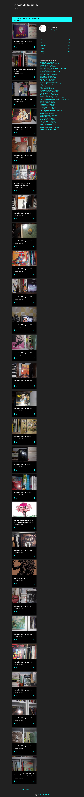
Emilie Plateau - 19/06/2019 (47, 88)
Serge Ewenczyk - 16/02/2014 (48, 123)
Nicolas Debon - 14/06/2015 (47, 113)
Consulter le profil (52, 30)
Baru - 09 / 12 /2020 (45, 70)
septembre (44, 48)
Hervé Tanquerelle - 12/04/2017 (49, 95)
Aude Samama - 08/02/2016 (47, 106)
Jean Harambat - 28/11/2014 (47, 118)
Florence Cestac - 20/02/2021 (48, 67)
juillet (42, 51)
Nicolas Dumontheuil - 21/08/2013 (49, 127)
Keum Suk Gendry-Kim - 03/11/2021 (50, 63)
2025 (41, 40)
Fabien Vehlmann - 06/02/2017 (48, 96)
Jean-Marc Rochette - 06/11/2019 (49, 82)
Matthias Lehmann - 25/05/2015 (49, 115)
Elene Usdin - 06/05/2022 (47, 62)
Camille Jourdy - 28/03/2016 (47, 104)
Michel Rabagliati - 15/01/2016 (48, 107)
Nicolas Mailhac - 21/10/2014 (48, 120)
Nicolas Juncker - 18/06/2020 (48, 77)
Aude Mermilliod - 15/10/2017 (48, 93)
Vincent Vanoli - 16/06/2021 (47, 65)
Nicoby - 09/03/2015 (45, 116)
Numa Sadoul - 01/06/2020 (47, 79)
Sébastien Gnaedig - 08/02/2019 (49, 91)
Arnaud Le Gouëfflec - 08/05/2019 (49, 90)
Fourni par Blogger (42, 794)
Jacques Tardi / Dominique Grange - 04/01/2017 (53, 98)
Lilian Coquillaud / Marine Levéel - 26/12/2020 (53, 68)
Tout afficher (17, 20)
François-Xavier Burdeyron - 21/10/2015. (51, 110)
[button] (34, 47)
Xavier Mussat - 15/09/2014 (47, 121)
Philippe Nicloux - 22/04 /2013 (48, 129)
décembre (44, 43)
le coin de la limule (26, 5)
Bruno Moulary (52, 27)
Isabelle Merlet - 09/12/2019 (47, 81)
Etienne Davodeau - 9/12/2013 (48, 124)
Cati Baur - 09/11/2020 (46, 73)
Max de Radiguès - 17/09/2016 (48, 102)
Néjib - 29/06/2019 (45, 87)
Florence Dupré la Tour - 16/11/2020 (50, 71)
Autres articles (24, 789)
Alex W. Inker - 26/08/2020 (47, 76)
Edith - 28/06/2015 (45, 112)
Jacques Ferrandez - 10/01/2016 (48, 109)
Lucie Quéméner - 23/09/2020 (48, 74)
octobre (43, 45)
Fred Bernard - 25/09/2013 (47, 126)
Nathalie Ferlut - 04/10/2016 (47, 101)
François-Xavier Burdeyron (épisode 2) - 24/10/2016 (54, 99)
